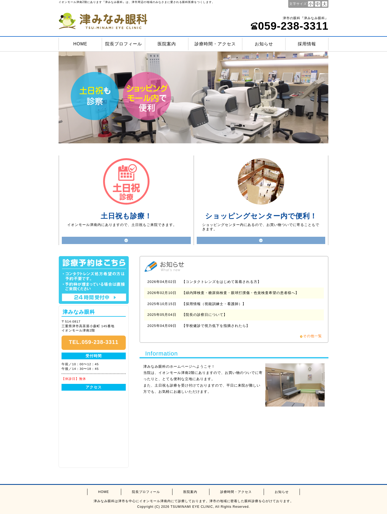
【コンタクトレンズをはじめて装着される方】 (221, 282)
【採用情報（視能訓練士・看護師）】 (214, 304)
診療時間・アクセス (215, 44)
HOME (80, 44)
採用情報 (307, 44)
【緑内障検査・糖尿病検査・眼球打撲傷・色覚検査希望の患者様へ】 (240, 293)
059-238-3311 (289, 26)
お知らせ (264, 44)
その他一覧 (312, 336)
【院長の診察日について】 (204, 315)
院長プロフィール (123, 44)
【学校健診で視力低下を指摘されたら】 (216, 326)
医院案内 (167, 44)
